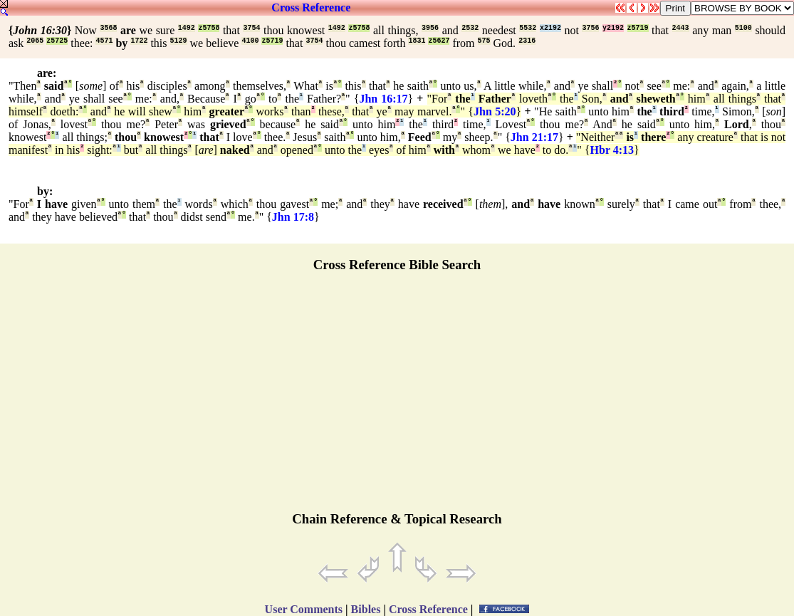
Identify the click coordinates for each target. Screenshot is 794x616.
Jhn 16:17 (383, 99)
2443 (680, 28)
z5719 (638, 28)
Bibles (366, 609)
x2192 (550, 28)
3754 (251, 28)
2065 (34, 41)
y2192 (613, 28)
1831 (416, 41)
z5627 (438, 41)
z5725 (57, 41)
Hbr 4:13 (612, 150)
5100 (743, 28)
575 (484, 41)
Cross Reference (310, 7)
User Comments (304, 609)
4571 (104, 41)
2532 (470, 28)
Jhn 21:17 (534, 137)
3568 (108, 28)
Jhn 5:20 (495, 111)
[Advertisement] (397, 398)
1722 (138, 41)
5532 (527, 28)
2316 (527, 41)
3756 (590, 28)
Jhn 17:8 (293, 217)
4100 (249, 41)
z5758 (208, 28)
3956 (430, 28)
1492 (186, 28)
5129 (178, 41)
